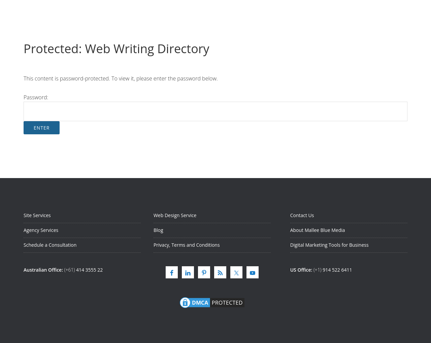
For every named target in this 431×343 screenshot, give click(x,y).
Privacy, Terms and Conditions (187, 245)
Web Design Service (175, 215)
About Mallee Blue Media (317, 230)
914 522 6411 (337, 270)
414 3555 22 (89, 270)
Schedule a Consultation (50, 245)
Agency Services (41, 230)
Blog (158, 230)
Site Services (37, 215)
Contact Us (302, 215)
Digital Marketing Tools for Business (329, 245)
